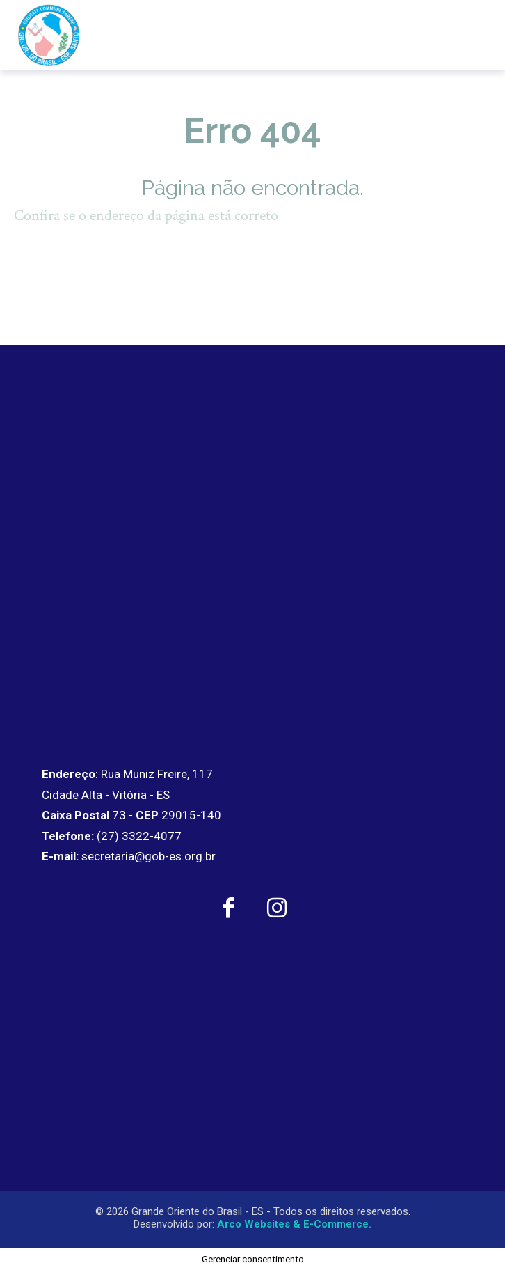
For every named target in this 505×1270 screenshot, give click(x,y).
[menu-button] (465, 35)
